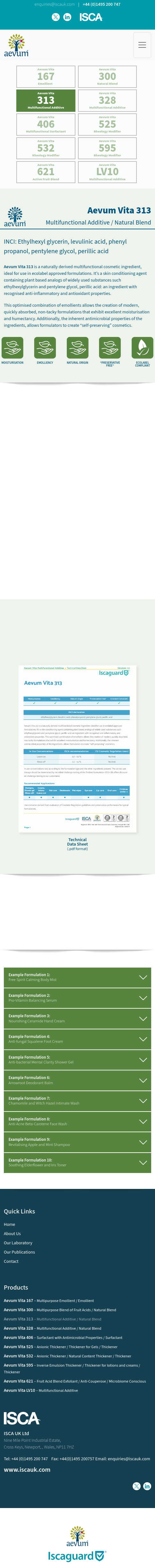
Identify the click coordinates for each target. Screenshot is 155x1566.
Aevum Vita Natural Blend (107, 76)
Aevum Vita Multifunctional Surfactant (46, 124)
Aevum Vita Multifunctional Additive (46, 100)
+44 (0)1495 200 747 (101, 4)
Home (9, 1224)
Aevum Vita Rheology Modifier (107, 124)
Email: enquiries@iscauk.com (122, 1459)
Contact (11, 1261)
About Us (12, 1234)
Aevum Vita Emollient (46, 76)
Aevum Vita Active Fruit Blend (46, 172)
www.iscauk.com (27, 1469)
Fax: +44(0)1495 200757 (73, 1459)
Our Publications (19, 1252)
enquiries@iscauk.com (55, 4)
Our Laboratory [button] (18, 1243)
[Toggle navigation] (142, 45)
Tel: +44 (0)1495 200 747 (26, 1459)
